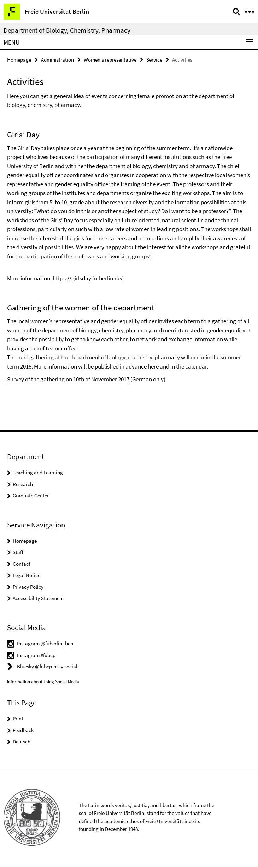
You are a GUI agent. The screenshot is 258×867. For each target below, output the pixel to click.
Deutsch (21, 741)
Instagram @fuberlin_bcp (45, 643)
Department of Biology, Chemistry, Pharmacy (67, 30)
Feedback (23, 730)
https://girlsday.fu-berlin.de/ (88, 278)
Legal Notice (26, 575)
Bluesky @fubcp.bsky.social (47, 666)
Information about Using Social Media (43, 682)
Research (23, 484)
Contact (21, 563)
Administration (57, 59)
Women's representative (110, 59)
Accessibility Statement (38, 598)
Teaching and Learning (38, 472)
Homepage (19, 59)
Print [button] (18, 718)
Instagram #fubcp (36, 655)
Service (154, 59)
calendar (196, 366)
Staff (18, 552)
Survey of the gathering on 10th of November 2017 (68, 379)
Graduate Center (31, 495)
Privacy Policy (28, 586)
